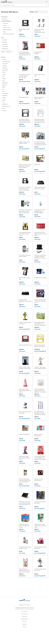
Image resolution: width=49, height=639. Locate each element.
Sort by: (32, 11)
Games (4, 31)
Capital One (24, 631)
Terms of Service (24, 621)
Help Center (24, 624)
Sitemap (24, 634)
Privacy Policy (24, 618)
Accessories (5, 23)
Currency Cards (6, 27)
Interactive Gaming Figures (8, 34)
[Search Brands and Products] (46, 5)
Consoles (5, 25)
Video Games (4, 19)
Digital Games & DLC (7, 29)
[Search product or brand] (24, 5)
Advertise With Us (24, 626)
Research (24, 629)
